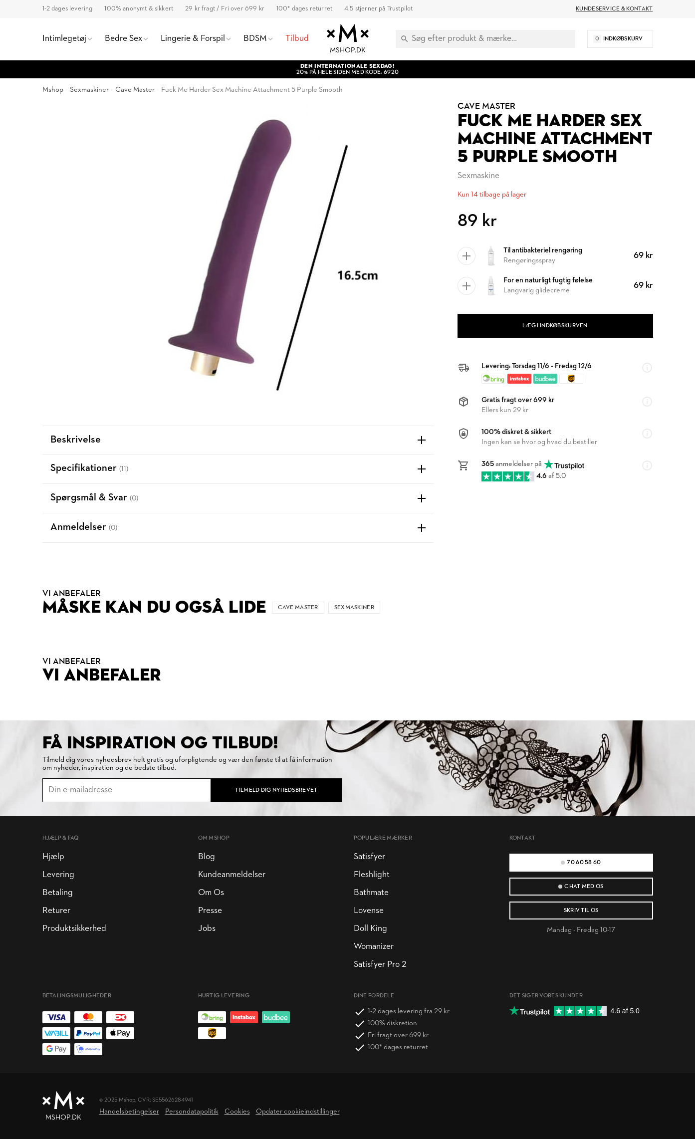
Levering (58, 875)
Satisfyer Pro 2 (380, 964)
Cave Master (135, 90)
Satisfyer (369, 857)
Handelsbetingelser (129, 1112)
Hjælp (53, 857)
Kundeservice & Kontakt (614, 9)
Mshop (52, 90)
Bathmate (371, 893)
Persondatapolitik (192, 1112)
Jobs (207, 928)
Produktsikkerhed (74, 928)
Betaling (57, 893)
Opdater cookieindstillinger (298, 1112)
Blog (206, 857)
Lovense (369, 911)
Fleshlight (372, 875)
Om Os (211, 893)
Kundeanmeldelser (231, 875)
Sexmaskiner (89, 90)
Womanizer (374, 946)
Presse (210, 911)
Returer (56, 911)
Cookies (237, 1112)
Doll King (370, 928)
